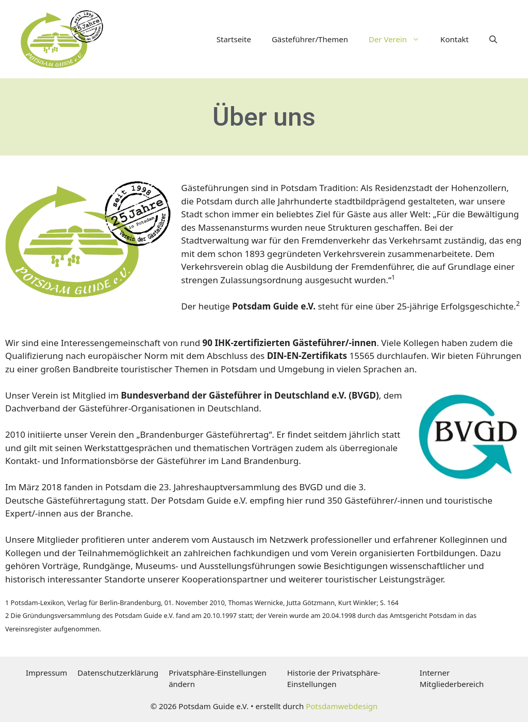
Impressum (46, 672)
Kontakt (454, 39)
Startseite (234, 39)
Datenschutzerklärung (117, 672)
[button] (493, 39)
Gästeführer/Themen (310, 39)
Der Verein (399, 39)
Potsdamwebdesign (341, 706)
